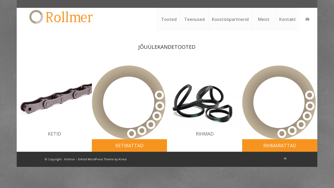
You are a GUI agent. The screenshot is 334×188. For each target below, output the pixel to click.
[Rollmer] (62, 19)
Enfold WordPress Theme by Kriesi (102, 159)
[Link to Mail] (307, 19)
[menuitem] (169, 19)
